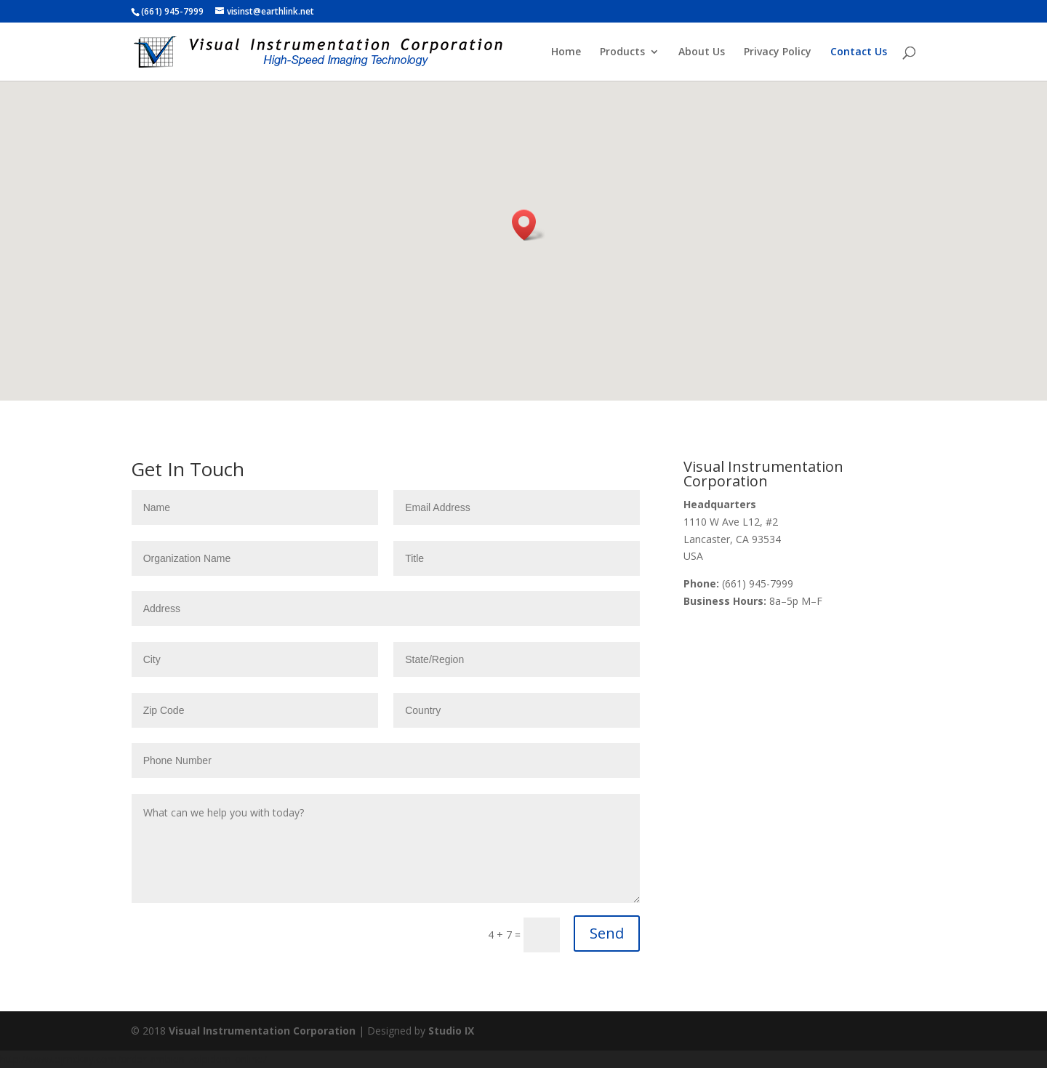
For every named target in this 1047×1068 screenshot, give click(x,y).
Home (566, 52)
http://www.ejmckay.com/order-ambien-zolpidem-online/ (133, 1059)
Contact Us (858, 52)
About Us (701, 52)
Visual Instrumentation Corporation (262, 1030)
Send (607, 933)
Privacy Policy (777, 52)
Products (622, 52)
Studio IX (451, 1030)
